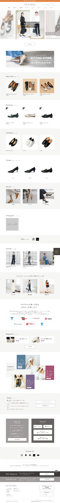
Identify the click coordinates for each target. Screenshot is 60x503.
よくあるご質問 (8, 488)
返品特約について (16, 488)
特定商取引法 (8, 494)
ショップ (45, 7)
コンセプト (51, 7)
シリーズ (33, 7)
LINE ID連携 (47, 479)
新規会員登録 (17, 439)
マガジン (39, 7)
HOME (9, 7)
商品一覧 (14, 7)
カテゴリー (27, 7)
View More (30, 346)
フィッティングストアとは (45, 401)
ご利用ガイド (8, 492)
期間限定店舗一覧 (45, 405)
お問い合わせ (8, 489)
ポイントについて (16, 489)
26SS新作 (21, 7)
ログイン (44, 4)
